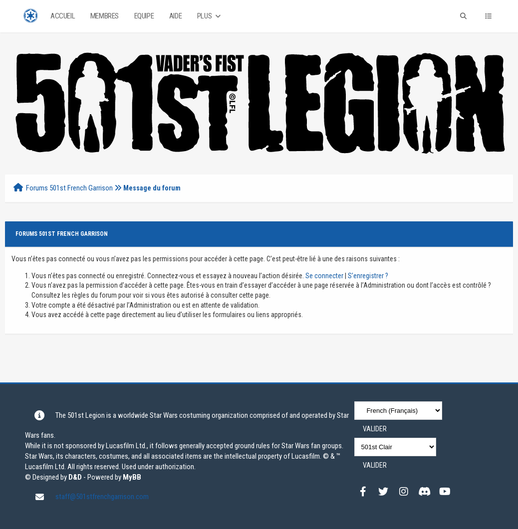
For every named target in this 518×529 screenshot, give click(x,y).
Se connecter (324, 276)
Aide (175, 15)
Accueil (62, 15)
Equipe (144, 15)
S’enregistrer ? (368, 276)
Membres (104, 15)
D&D (75, 477)
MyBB (132, 477)
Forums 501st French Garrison (69, 187)
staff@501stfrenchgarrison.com (102, 496)
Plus (210, 16)
